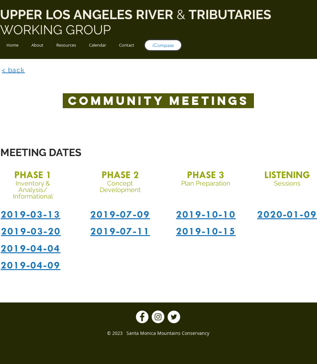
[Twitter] (174, 317)
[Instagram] (158, 317)
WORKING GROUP (57, 29)
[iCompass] (163, 45)
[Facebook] (142, 317)
